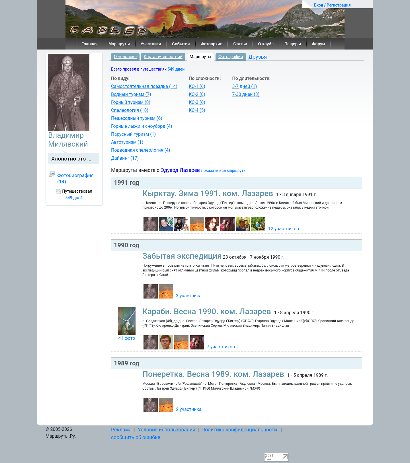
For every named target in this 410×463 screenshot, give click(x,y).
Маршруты (119, 44)
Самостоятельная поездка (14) (144, 86)
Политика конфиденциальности (239, 430)
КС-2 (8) (197, 94)
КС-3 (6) (197, 102)
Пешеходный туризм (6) (136, 118)
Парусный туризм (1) (133, 134)
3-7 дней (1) (244, 86)
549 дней (175, 69)
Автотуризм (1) (127, 142)
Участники (151, 44)
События (181, 44)
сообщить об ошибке (135, 437)
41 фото (126, 338)
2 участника (189, 409)
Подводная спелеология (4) (140, 150)
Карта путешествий (163, 56)
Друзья (258, 56)
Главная (89, 44)
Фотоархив (212, 44)
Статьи (240, 44)
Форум (318, 44)
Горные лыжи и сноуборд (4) (141, 126)
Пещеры (292, 44)
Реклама (121, 430)
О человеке (125, 56)
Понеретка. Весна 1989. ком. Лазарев (214, 374)
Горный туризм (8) (130, 102)
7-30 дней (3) (245, 94)
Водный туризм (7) (131, 94)
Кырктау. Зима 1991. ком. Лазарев (208, 193)
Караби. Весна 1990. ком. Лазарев (207, 311)
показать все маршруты (224, 170)
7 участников (221, 346)
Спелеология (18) (129, 110)
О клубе (266, 44)
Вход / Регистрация (332, 5)
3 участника (189, 296)
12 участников (283, 228)
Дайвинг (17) (125, 158)
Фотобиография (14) (75, 178)
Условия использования (166, 430)
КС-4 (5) (197, 110)
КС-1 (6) (197, 86)
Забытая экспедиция (182, 256)
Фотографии (230, 56)
